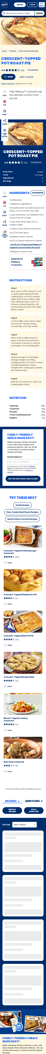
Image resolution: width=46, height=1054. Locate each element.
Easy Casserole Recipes (28, 51)
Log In (32, 5)
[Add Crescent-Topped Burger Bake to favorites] (5, 686)
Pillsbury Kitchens (8, 83)
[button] (4, 103)
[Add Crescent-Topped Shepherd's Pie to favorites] (5, 604)
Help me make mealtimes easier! (23, 479)
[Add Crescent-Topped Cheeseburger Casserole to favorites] (5, 562)
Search (39, 13)
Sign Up (20, 5)
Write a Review (12, 810)
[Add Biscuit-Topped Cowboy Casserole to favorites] (5, 730)
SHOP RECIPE (37, 193)
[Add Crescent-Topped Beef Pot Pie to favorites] (5, 645)
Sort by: (6, 824)
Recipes (13, 51)
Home (4, 51)
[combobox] (17, 13)
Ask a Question (34, 810)
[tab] (12, 801)
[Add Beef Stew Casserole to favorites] (5, 771)
